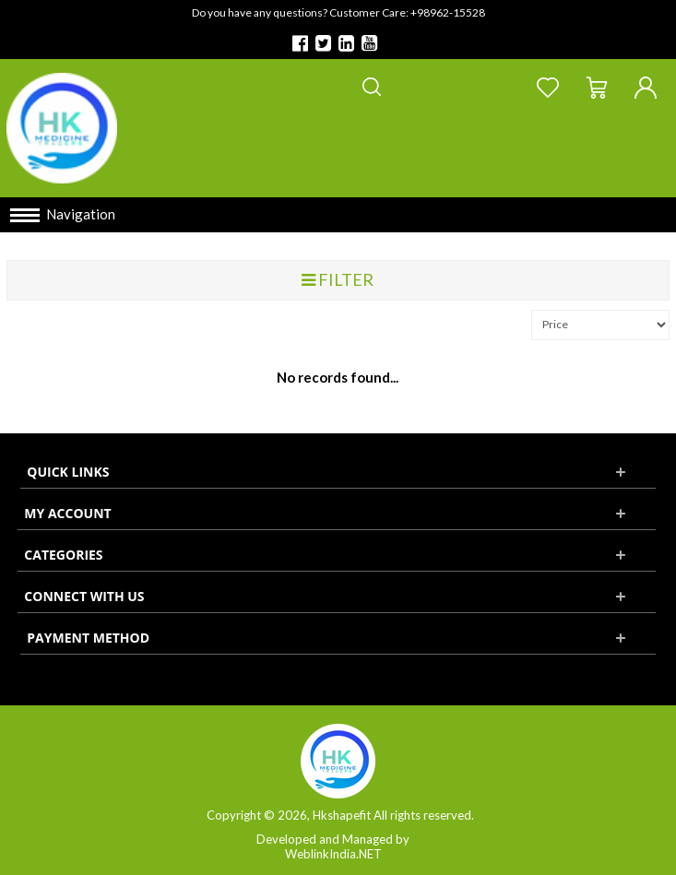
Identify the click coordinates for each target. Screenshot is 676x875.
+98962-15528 (447, 12)
